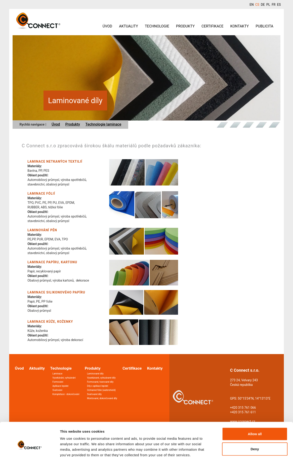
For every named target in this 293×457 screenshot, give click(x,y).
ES (279, 4)
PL (268, 4)
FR (273, 4)
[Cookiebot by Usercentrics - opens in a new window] (30, 448)
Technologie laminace (103, 124)
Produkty (185, 26)
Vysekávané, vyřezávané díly (101, 377)
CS (257, 4)
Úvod (107, 26)
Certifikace (212, 26)
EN (252, 4)
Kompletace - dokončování (65, 394)
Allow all (255, 408)
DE (263, 4)
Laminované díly (95, 373)
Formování (57, 382)
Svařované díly (94, 394)
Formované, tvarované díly (100, 382)
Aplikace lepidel (60, 386)
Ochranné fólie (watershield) (101, 390)
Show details (240, 448)
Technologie (157, 26)
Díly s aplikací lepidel (97, 386)
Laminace (57, 373)
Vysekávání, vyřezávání (64, 377)
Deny (255, 423)
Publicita (264, 26)
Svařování (57, 390)
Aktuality (128, 26)
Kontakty (239, 26)
